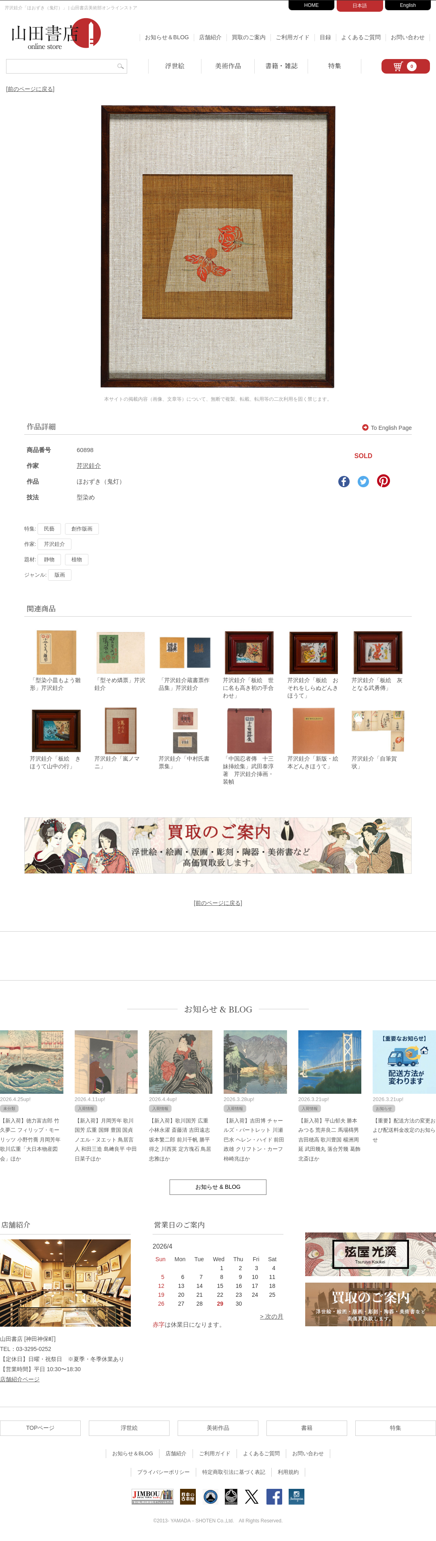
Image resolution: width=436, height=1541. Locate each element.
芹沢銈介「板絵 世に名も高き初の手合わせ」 (248, 689)
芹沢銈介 (89, 465)
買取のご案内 (249, 37)
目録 (325, 37)
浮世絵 (174, 65)
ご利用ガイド (293, 37)
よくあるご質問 (361, 37)
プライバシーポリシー (163, 1473)
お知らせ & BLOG (218, 1010)
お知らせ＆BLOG (167, 37)
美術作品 (228, 65)
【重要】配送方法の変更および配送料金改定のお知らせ (404, 1131)
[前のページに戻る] (30, 89)
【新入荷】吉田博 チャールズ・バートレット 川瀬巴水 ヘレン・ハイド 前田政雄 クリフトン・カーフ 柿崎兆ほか (254, 1141)
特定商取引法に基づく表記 (233, 1473)
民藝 (49, 529)
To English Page (387, 428)
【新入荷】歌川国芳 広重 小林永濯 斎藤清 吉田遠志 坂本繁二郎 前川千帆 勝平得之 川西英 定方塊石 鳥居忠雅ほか (180, 1141)
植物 (76, 559)
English (408, 5)
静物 (49, 559)
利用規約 (288, 1473)
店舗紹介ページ (20, 1380)
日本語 (359, 5)
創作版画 (81, 529)
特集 (334, 65)
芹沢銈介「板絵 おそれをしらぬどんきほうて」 (312, 689)
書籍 (306, 1429)
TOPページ (40, 1429)
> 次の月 (271, 1317)
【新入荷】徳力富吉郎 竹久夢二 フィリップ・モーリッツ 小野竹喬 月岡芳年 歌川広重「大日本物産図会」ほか (30, 1141)
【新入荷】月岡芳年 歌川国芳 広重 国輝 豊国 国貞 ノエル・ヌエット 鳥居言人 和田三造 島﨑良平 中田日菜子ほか (106, 1141)
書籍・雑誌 (281, 65)
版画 (60, 575)
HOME (311, 5)
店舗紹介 (210, 37)
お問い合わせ (408, 37)
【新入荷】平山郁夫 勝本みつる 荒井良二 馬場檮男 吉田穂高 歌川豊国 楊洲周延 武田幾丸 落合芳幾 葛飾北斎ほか (329, 1141)
